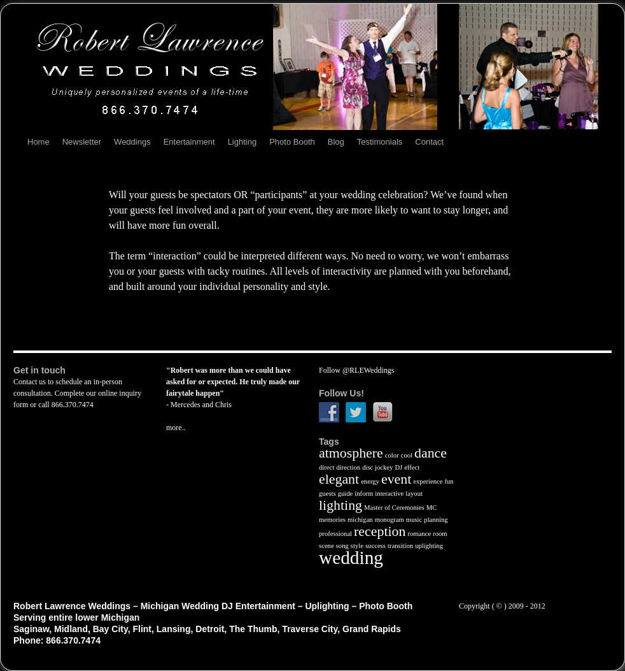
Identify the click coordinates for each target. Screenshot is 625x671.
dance (430, 453)
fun (448, 481)
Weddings (132, 142)
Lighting (242, 142)
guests (327, 493)
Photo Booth (292, 142)
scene (326, 545)
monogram (389, 519)
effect (411, 467)
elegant (339, 479)
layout (414, 493)
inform (364, 493)
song (342, 545)
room (440, 533)
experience (427, 481)
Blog (336, 142)
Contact (429, 142)
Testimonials (380, 142)
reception (379, 531)
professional (335, 533)
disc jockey (377, 467)
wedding (351, 557)
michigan (360, 519)
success (375, 545)
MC (431, 507)
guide (345, 493)
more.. (176, 427)
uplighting (429, 545)
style (357, 545)
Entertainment (189, 142)
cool (406, 455)
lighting (340, 505)
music (414, 519)
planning (435, 519)
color (392, 455)
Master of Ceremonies (394, 507)
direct (326, 467)
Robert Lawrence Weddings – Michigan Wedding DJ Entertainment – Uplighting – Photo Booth (212, 606)
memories (332, 519)
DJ (398, 467)
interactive (389, 493)
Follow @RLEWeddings (356, 370)
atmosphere (351, 453)
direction (348, 467)
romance (419, 533)
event (396, 479)
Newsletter (81, 142)
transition (400, 545)
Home (38, 142)
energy (370, 481)
